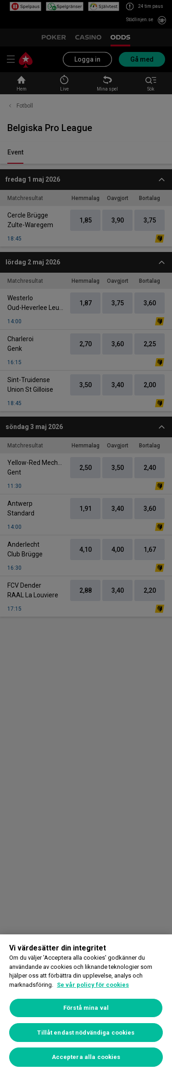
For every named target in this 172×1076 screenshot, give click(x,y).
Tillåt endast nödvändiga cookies (85, 1032)
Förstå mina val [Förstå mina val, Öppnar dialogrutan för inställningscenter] (86, 1007)
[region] (86, 1005)
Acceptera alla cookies (86, 1056)
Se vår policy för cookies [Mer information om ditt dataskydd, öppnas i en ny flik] (93, 984)
